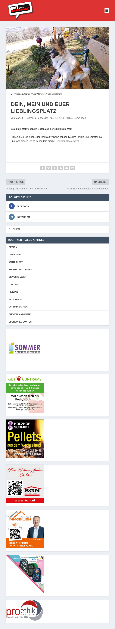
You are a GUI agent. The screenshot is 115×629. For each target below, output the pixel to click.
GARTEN (13, 284)
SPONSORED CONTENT (21, 322)
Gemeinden (80, 118)
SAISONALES (15, 299)
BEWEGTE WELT (17, 277)
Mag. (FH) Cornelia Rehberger (31, 118)
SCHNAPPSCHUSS (18, 307)
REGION (13, 247)
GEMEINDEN (15, 254)
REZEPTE (13, 292)
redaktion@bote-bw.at (67, 141)
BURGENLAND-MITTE (20, 314)
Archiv (69, 118)
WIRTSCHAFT (16, 262)
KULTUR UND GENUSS (20, 269)
